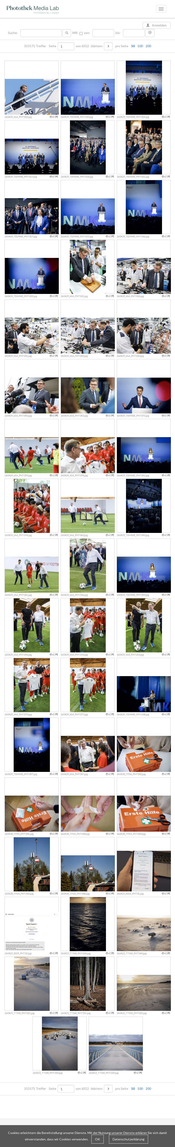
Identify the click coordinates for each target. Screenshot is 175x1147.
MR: (75, 32)
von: (87, 32)
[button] (149, 33)
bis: (118, 32)
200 (148, 46)
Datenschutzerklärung (128, 1139)
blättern (96, 46)
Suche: (13, 32)
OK (97, 1139)
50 (133, 46)
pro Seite (132, 46)
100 (140, 46)
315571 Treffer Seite (40, 46)
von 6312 (82, 46)
